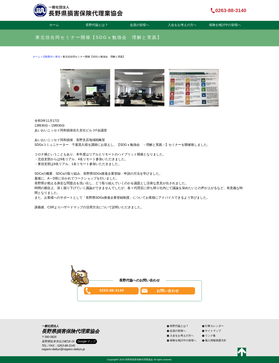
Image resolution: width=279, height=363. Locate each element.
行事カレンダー (214, 325)
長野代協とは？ (97, 25)
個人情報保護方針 (215, 340)
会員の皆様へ (139, 25)
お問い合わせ (168, 291)
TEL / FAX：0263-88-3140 (58, 345)
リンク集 (210, 335)
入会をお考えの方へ (182, 25)
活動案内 (48, 56)
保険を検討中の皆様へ (225, 25)
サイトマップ (213, 330)
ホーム (54, 25)
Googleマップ (86, 341)
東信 (57, 56)
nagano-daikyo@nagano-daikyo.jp (63, 349)
